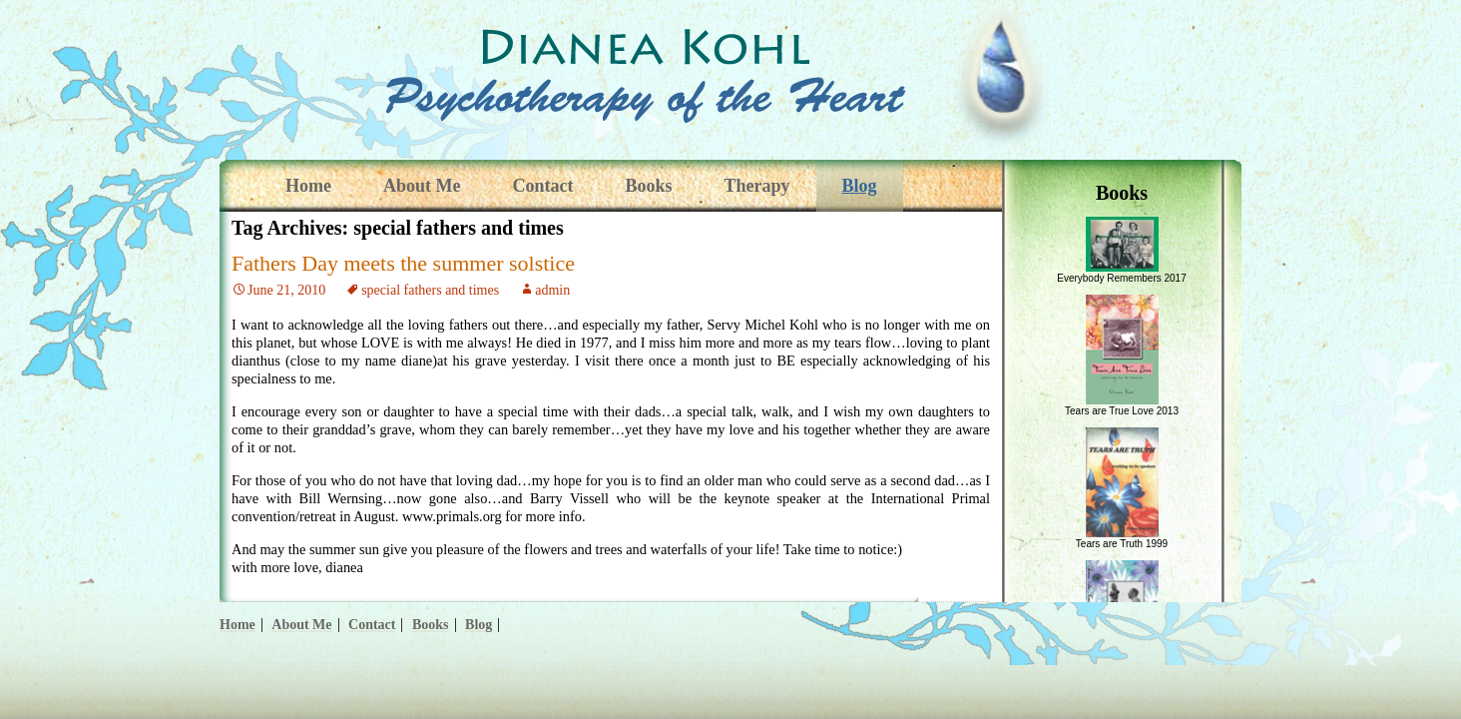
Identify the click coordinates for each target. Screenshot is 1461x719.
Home (308, 186)
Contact (542, 186)
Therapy (757, 186)
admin (552, 290)
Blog (859, 186)
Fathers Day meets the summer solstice (403, 263)
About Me (422, 186)
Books (648, 186)
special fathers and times (430, 290)
